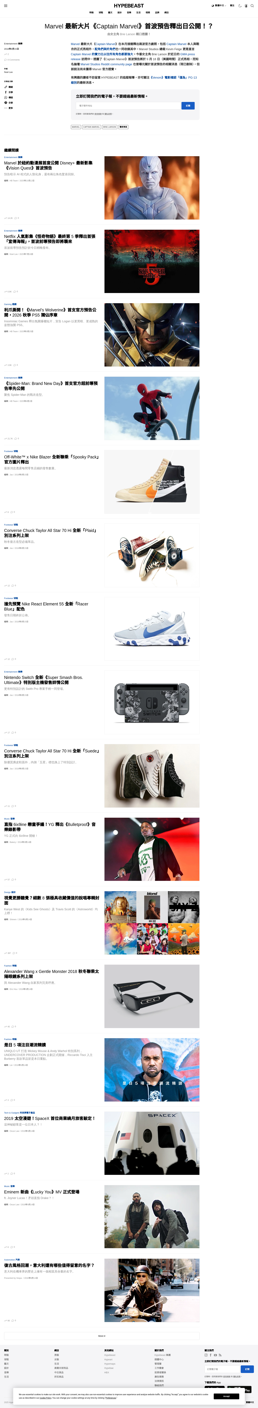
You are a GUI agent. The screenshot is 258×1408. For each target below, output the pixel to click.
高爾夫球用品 (61, 1368)
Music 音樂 (9, 819)
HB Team (14, 181)
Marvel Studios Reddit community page (106, 64)
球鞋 (101, 12)
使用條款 (98, 114)
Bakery (13, 842)
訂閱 (188, 106)
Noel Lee (8, 72)
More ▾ (101, 1336)
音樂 (129, 12)
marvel (76, 127)
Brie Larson (109, 127)
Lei (11, 1065)
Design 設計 (10, 892)
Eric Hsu (13, 989)
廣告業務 (159, 1376)
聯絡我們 (159, 1385)
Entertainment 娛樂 (13, 43)
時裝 (91, 12)
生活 (138, 12)
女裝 (56, 1359)
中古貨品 (59, 1372)
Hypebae (109, 1368)
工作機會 (159, 1368)
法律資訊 (159, 1381)
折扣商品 (59, 1376)
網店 (166, 12)
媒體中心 (159, 1359)
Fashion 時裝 (10, 966)
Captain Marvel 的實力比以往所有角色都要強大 (102, 54)
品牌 (157, 12)
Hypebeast (109, 1355)
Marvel (75, 44)
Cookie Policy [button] (45, 1398)
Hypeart (108, 1359)
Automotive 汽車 (12, 1260)
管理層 (158, 1363)
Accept (226, 1396)
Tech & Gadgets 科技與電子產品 (19, 1113)
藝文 (110, 12)
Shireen (13, 919)
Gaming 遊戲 (10, 304)
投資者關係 (160, 1372)
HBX (106, 1372)
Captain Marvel (105, 44)
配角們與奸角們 (105, 49)
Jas (11, 475)
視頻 (148, 12)
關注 (232, 5)
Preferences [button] (110, 1398)
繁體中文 (220, 5)
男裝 (56, 1355)
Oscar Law (14, 1131)
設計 (119, 12)
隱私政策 (108, 114)
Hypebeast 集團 (163, 1355)
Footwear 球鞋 (11, 451)
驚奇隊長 (123, 127)
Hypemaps (109, 1363)
